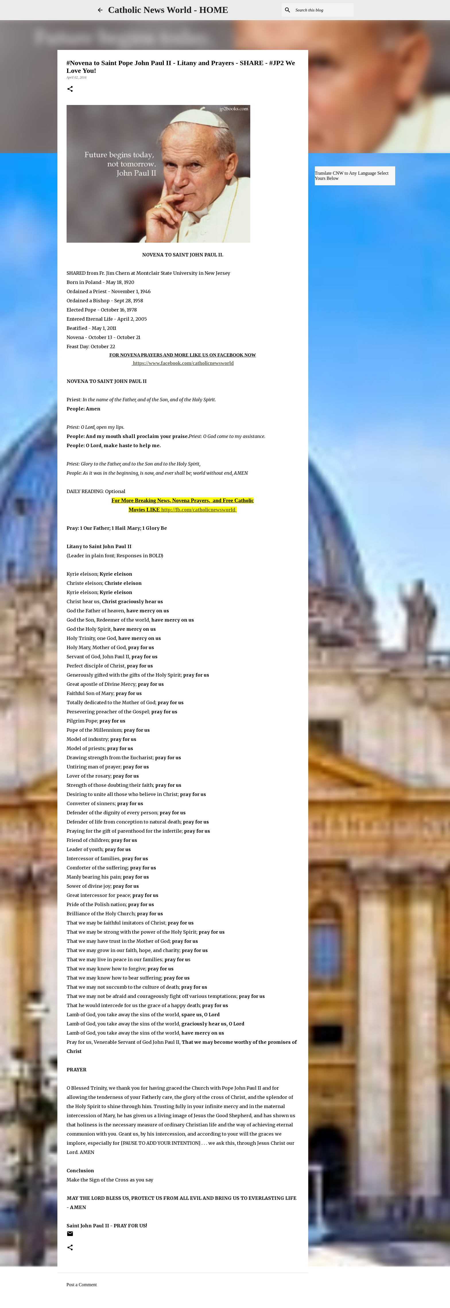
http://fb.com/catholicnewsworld (198, 510)
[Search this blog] (323, 10)
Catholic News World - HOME (168, 10)
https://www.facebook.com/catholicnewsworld (183, 363)
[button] (70, 89)
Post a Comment (82, 1284)
